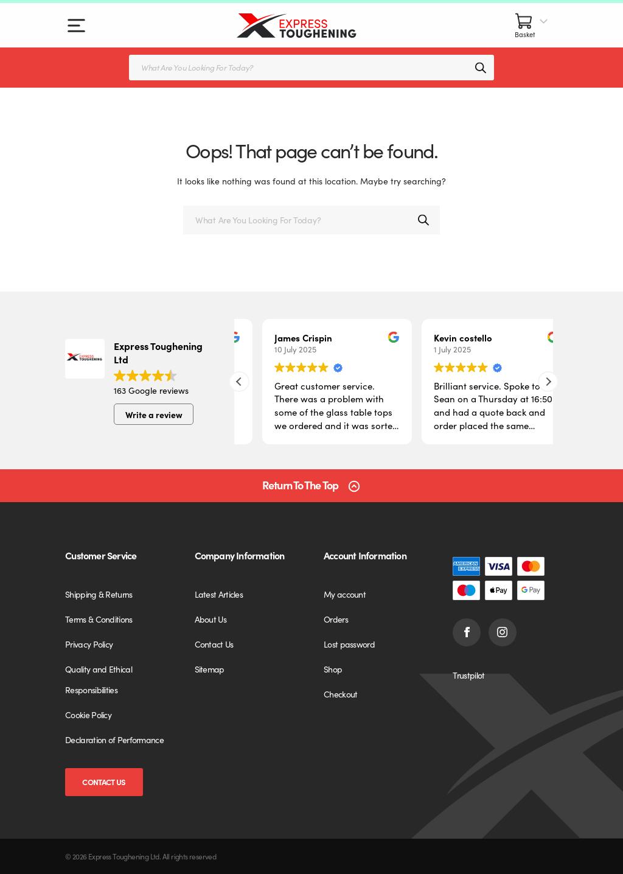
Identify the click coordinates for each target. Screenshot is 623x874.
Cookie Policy (88, 714)
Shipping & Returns (98, 594)
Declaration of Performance (114, 739)
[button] (548, 381)
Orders (336, 619)
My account (345, 594)
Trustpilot (468, 675)
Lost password (349, 644)
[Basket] (532, 25)
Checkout (340, 694)
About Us (210, 619)
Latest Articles (219, 594)
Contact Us (103, 782)
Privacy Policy (89, 644)
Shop (333, 669)
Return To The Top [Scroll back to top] (300, 485)
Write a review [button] (154, 414)
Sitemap (209, 669)
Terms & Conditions (98, 619)
